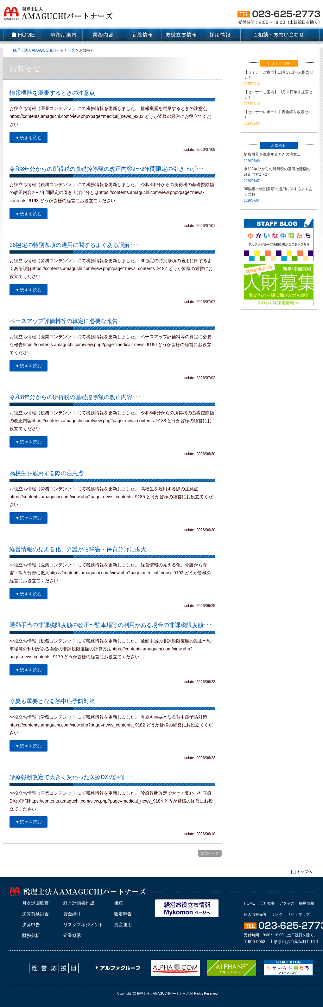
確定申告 (123, 913)
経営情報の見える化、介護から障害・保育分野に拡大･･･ (82, 549)
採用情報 (306, 903)
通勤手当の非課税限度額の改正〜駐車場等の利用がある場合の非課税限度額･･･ (111, 625)
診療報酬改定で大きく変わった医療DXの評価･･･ (72, 777)
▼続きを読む (28, 137)
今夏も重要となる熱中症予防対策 (52, 701)
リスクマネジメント (83, 924)
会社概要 (267, 903)
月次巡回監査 (35, 903)
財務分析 (31, 935)
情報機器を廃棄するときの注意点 (52, 93)
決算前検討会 (35, 913)
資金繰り (72, 913)
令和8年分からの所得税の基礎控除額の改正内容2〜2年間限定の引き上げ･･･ (107, 169)
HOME (249, 903)
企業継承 (72, 935)
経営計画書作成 (78, 903)
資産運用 (123, 924)
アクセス (286, 903)
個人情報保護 (255, 914)
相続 (118, 903)
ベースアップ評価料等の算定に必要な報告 (64, 321)
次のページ (209, 853)
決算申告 (31, 924)
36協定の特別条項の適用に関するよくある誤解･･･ (74, 245)
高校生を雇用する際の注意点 (47, 473)
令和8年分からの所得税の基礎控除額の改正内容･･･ (75, 397)
